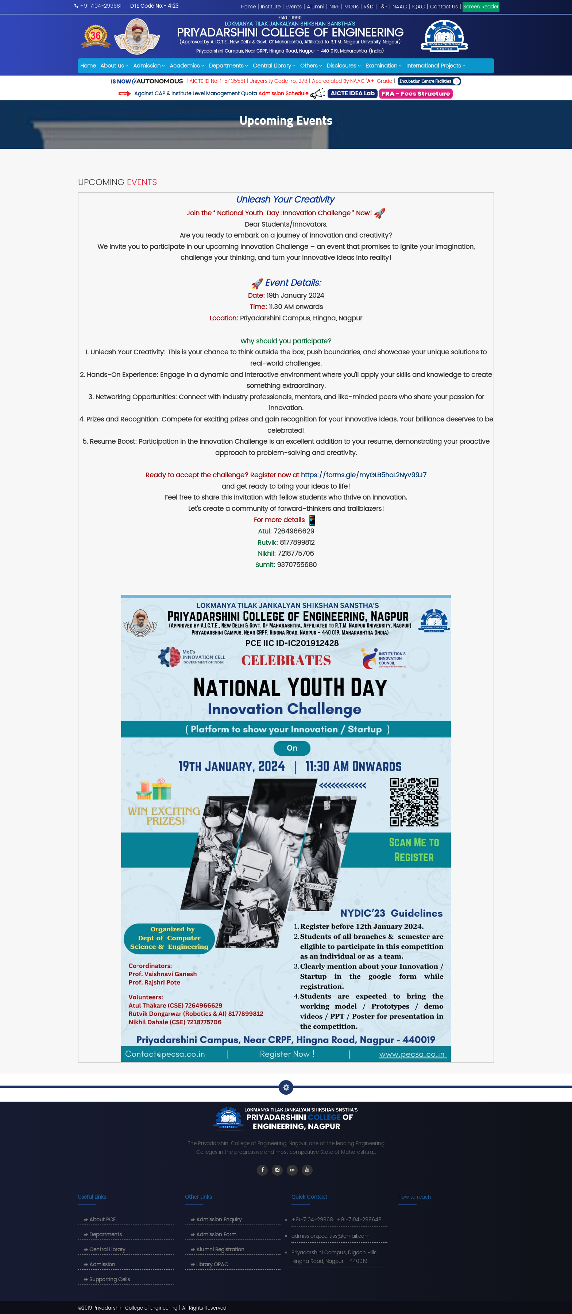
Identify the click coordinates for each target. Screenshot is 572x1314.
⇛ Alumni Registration (217, 1249)
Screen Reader (481, 7)
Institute (271, 7)
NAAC (400, 7)
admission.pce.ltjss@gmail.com (330, 1236)
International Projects (436, 65)
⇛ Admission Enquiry (215, 1219)
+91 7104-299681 (100, 6)
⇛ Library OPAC (209, 1264)
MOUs (351, 7)
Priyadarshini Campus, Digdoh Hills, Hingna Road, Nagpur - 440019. (334, 1256)
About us (114, 65)
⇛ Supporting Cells (107, 1279)
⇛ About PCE (100, 1219)
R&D (369, 7)
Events (294, 7)
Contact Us (444, 7)
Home (248, 7)
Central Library (274, 65)
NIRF (334, 7)
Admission (149, 65)
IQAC (418, 7)
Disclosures (344, 65)
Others (311, 65)
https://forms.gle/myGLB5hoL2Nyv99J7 (363, 475)
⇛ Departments (103, 1234)
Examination (384, 65)
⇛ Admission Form (213, 1234)
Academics (187, 65)
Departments (228, 65)
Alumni (315, 7)
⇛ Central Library (104, 1249)
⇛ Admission (99, 1264)
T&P (383, 7)
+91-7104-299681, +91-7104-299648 (336, 1219)
